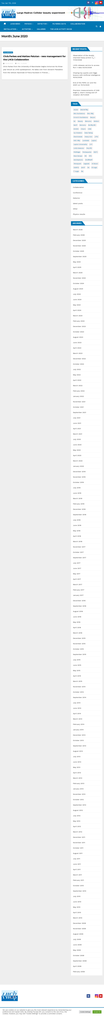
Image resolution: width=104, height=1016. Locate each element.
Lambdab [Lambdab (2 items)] (86, 140)
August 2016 (78, 611)
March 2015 (77, 681)
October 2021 (78, 407)
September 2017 (79, 558)
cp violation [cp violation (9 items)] (78, 133)
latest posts (78, 203)
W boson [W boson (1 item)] (95, 163)
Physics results (79, 214)
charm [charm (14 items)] (83, 129)
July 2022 (77, 369)
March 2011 (77, 875)
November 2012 (79, 794)
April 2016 (77, 627)
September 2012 (79, 805)
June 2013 (77, 762)
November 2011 (79, 843)
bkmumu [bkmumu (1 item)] (88, 121)
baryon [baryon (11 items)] (92, 117)
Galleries (41, 29)
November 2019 (79, 477)
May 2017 (76, 574)
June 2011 (77, 864)
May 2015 (76, 670)
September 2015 (79, 654)
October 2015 (78, 649)
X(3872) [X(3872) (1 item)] (76, 167)
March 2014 (77, 719)
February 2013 (78, 783)
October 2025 (78, 251)
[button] (96, 26)
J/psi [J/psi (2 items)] (96, 136)
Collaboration (77, 24)
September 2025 (79, 256)
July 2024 (77, 294)
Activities (27, 29)
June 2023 (77, 343)
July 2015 (76, 660)
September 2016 (79, 606)
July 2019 (77, 488)
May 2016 (76, 622)
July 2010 (77, 896)
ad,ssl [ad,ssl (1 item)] (76, 109)
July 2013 (76, 757)
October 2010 (78, 886)
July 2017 (76, 563)
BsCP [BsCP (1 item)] (75, 125)
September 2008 (80, 961)
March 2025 (77, 273)
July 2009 (77, 939)
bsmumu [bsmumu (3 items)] (83, 125)
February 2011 (78, 880)
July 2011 (76, 859)
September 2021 (79, 412)
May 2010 (76, 907)
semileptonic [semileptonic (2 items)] (78, 160)
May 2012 (76, 821)
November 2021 (79, 402)
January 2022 (78, 396)
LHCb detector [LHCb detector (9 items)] (79, 148)
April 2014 (77, 713)
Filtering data (59, 24)
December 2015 (79, 638)
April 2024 (77, 310)
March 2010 (77, 918)
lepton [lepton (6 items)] (94, 140)
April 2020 (77, 455)
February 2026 (79, 235)
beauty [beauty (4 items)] (80, 121)
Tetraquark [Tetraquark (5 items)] (77, 163)
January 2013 (78, 789)
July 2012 (76, 816)
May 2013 (76, 767)
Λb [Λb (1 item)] (88, 167)
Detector (42, 24)
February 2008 (79, 972)
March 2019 (77, 498)
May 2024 (77, 305)
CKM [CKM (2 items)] (89, 129)
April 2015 (77, 676)
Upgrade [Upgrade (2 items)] (86, 163)
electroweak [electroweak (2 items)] (78, 136)
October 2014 (78, 692)
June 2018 (77, 525)
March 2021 (77, 434)
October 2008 (78, 955)
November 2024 (79, 278)
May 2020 (77, 450)
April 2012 (77, 826)
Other (75, 209)
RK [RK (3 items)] (86, 156)
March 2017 (77, 584)
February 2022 (79, 391)
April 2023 (77, 348)
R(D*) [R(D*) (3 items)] (96, 152)
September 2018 (79, 515)
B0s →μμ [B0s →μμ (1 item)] (90, 113)
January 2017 (78, 595)
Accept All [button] (97, 1012)
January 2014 (78, 730)
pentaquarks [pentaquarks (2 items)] (87, 152)
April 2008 (77, 966)
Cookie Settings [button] (85, 1012)
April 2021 (77, 429)
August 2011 (77, 853)
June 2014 (77, 708)
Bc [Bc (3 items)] (74, 121)
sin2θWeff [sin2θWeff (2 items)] (88, 160)
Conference (77, 193)
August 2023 (78, 337)
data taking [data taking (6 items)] (89, 133)
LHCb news (15, 24)
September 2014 (79, 697)
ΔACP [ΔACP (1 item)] (83, 167)
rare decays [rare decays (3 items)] (78, 156)
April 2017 (77, 579)
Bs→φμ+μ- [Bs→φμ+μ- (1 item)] (92, 125)
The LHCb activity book (61, 29)
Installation (10, 29)
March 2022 (77, 386)
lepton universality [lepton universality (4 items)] (80, 144)
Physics (28, 24)
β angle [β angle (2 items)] (94, 167)
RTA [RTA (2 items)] (90, 156)
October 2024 (78, 283)
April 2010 (77, 912)
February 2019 (78, 504)
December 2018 (79, 509)
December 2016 (79, 601)
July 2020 (77, 439)
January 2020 (78, 466)
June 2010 (77, 902)
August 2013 (78, 751)
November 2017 (79, 547)
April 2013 (77, 773)
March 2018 (77, 541)
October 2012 (78, 800)
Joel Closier (21, 63)
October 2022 (78, 364)
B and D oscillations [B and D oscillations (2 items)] (81, 117)
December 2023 (79, 326)
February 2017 (78, 590)
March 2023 (77, 353)
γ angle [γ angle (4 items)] (76, 171)
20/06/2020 (9, 63)
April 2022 (77, 380)
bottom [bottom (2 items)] (96, 121)
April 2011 (77, 869)
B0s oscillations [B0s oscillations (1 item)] (79, 113)
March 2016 (77, 633)
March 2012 (77, 832)
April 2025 (77, 267)
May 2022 (77, 375)
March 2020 (78, 461)
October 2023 (78, 332)
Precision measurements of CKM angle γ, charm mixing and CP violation (86, 92)
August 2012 (78, 810)
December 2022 (79, 359)
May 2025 (77, 262)
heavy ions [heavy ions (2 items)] (88, 136)
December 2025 (79, 240)
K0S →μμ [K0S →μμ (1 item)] (77, 140)
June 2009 (77, 945)
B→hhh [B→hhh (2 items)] (76, 129)
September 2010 (79, 891)
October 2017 (78, 552)
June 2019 (77, 493)
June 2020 (77, 445)
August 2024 (78, 289)
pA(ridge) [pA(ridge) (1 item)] (77, 152)
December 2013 (79, 735)
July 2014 (77, 703)
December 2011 (79, 837)
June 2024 (77, 299)
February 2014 (78, 724)
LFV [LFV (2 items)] (91, 144)
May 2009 (77, 950)
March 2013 (77, 778)
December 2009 (79, 923)
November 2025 (79, 246)
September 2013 (79, 746)
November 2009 (79, 929)
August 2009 (78, 934)
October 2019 (78, 482)
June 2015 (77, 665)
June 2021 (77, 423)
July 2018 (77, 520)
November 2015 (79, 644)
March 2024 (77, 316)
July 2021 (76, 418)
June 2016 (77, 617)
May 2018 (76, 531)
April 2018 (77, 536)
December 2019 (79, 472)
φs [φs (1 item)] (82, 171)
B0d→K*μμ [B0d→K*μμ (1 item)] (84, 109)
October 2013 (78, 740)
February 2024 (79, 321)
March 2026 (78, 230)
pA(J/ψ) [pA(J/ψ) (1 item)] (89, 148)
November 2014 (79, 687)
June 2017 (77, 568)
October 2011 (78, 848)
